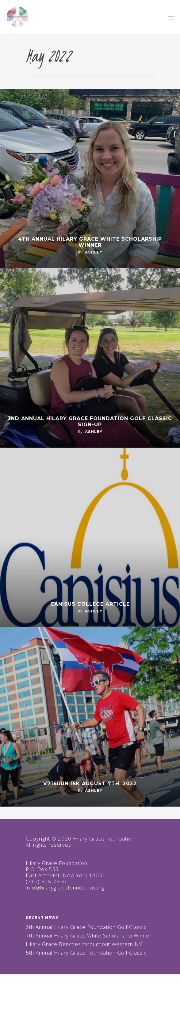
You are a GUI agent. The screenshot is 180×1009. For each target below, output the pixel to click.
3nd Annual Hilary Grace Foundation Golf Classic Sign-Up (90, 421)
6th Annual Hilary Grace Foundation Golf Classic (86, 927)
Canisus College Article (90, 604)
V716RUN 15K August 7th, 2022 (89, 783)
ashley (93, 252)
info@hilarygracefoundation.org (65, 887)
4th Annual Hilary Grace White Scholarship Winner (90, 242)
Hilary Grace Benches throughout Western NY (84, 944)
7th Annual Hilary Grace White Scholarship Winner (88, 936)
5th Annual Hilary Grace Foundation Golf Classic (86, 953)
